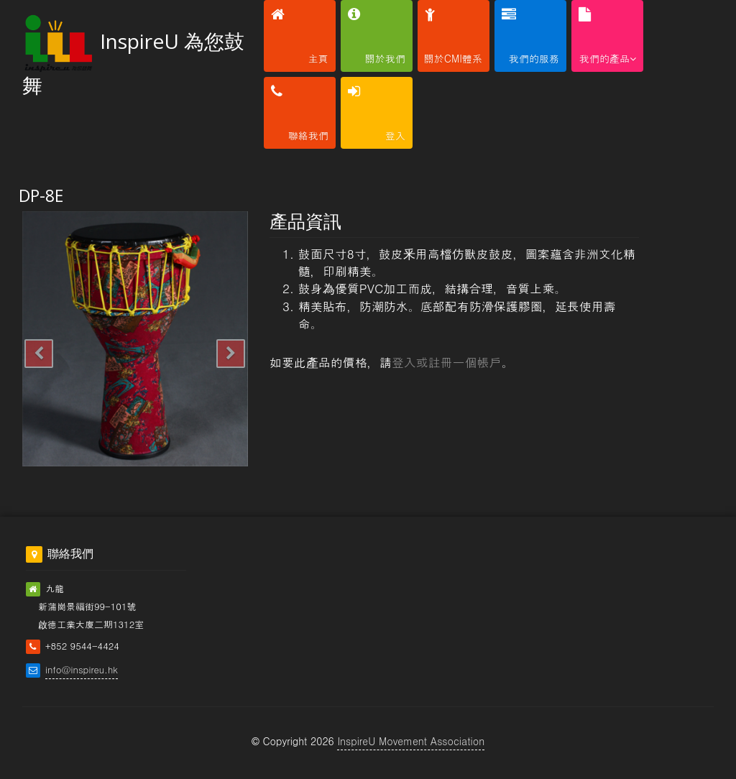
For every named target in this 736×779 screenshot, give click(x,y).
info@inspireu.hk (81, 669)
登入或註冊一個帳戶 (447, 362)
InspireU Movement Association (410, 741)
